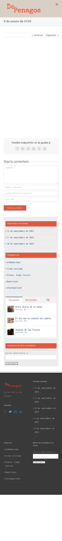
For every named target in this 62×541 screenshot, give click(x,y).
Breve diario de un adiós (28, 307)
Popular (14, 300)
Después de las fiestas (27, 330)
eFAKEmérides (13, 262)
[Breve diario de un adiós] (10, 308)
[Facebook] (5, 411)
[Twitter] (10, 411)
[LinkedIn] (20, 411)
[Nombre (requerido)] (31, 187)
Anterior (38, 35)
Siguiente (51, 35)
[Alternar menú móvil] (57, 4)
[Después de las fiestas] (10, 330)
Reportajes (12, 281)
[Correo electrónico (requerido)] (31, 193)
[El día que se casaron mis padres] (10, 319)
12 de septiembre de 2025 (20, 231)
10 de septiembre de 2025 (20, 244)
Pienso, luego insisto (18, 275)
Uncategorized (14, 288)
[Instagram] (15, 411)
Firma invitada (15, 269)
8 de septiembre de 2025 (44, 430)
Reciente (31, 300)
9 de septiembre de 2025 (44, 420)
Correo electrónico (16, 353)
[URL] (31, 199)
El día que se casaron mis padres (33, 318)
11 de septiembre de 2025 (20, 237)
